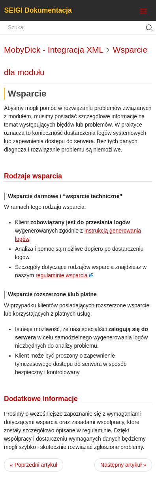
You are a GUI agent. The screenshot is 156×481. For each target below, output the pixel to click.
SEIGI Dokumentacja (38, 10)
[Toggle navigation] (143, 11)
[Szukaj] (78, 27)
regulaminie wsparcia (62, 275)
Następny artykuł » (123, 465)
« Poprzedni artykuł (33, 465)
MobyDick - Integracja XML (53, 49)
